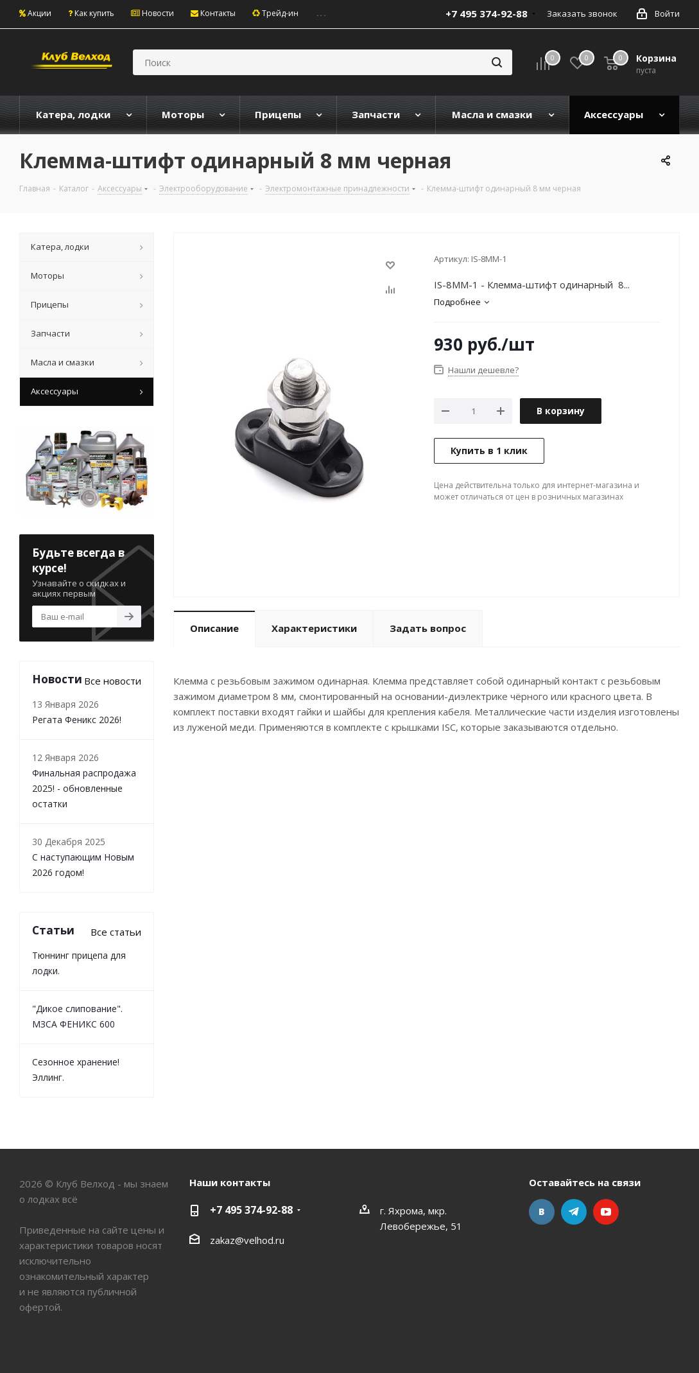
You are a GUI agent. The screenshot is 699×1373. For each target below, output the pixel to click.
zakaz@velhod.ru (247, 1240)
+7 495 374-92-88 (251, 1210)
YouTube (606, 1212)
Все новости (112, 680)
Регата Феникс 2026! (76, 719)
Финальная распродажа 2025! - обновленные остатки (84, 788)
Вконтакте (542, 1212)
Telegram (574, 1212)
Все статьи (116, 931)
